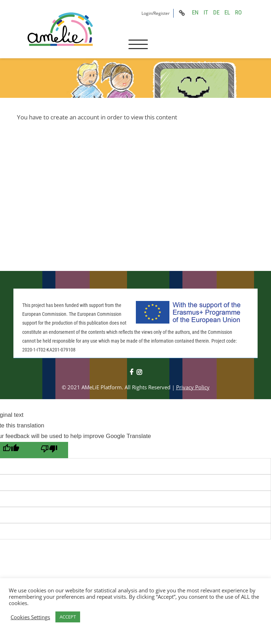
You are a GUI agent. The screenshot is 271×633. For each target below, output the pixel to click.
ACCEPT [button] (68, 617)
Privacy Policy (193, 387)
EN (195, 12)
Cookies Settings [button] (30, 617)
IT (206, 12)
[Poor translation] (49, 450)
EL (227, 12)
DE (216, 12)
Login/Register (155, 13)
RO (238, 12)
